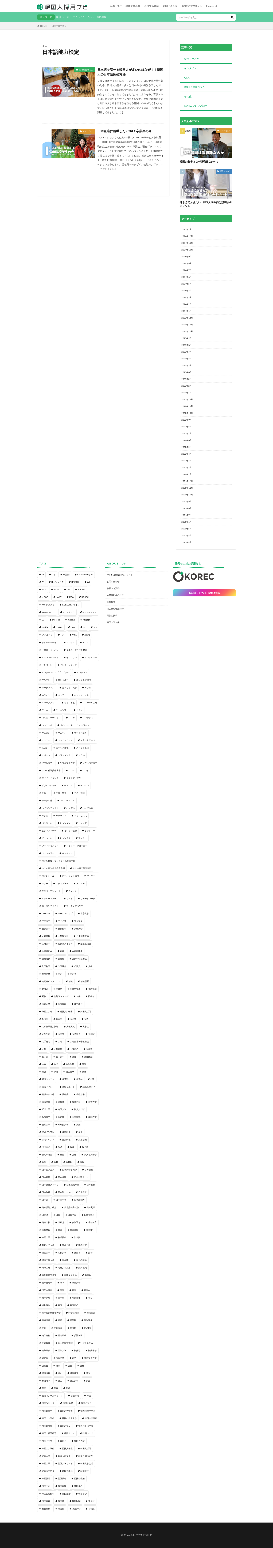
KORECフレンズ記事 (195, 106)
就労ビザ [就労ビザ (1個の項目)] (70, 1072)
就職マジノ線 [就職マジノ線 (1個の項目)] (48, 1094)
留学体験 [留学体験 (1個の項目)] (46, 1298)
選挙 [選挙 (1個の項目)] (88, 1373)
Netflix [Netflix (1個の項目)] (45, 627)
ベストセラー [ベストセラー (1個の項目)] (48, 853)
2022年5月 (186, 447)
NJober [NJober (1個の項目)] (59, 627)
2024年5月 (186, 284)
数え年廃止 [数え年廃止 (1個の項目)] (47, 1155)
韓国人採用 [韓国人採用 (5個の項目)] (85, 1448)
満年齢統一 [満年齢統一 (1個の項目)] (47, 1283)
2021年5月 (186, 529)
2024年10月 (187, 250)
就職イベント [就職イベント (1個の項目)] (48, 1087)
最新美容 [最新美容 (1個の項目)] (92, 1222)
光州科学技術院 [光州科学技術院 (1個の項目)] (79, 959)
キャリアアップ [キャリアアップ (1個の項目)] (49, 702)
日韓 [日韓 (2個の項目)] (58, 1215)
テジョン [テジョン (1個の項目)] (84, 785)
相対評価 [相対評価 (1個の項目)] (76, 1298)
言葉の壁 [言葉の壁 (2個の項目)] (60, 1358)
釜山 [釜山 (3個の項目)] (60, 1380)
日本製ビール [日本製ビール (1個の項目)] (64, 1192)
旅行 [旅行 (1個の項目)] (82, 1162)
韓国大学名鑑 (133, 6)
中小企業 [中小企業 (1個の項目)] (62, 921)
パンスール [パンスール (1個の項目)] (47, 823)
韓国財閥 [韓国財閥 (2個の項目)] (76, 1501)
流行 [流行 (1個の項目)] (90, 1252)
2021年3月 (186, 542)
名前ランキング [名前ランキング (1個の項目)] (61, 996)
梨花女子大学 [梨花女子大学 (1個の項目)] (48, 1245)
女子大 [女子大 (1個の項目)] (45, 1057)
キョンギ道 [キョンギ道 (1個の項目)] (69, 702)
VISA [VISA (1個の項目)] (74, 635)
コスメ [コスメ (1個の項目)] (79, 710)
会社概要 (111, 602)
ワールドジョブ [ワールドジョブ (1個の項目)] (65, 914)
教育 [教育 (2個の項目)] (72, 1147)
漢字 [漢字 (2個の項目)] (62, 1283)
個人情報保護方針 (115, 609)
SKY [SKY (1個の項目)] (95, 627)
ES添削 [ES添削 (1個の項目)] (66, 574)
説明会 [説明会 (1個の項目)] (45, 1365)
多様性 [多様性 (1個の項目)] (45, 1019)
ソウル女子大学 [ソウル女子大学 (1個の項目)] (67, 763)
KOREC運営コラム (86, 70)
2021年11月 (187, 488)
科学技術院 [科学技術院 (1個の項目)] (73, 1313)
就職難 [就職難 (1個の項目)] (61, 1102)
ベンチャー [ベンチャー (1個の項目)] (67, 853)
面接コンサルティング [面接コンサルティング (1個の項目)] (52, 1396)
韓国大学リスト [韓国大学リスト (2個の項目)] (65, 1463)
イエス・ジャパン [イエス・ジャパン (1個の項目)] (50, 650)
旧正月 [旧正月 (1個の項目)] (61, 1222)
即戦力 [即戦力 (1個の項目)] (59, 989)
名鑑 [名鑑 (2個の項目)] (78, 996)
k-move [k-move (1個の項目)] (81, 590)
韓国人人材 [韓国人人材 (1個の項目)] (79, 1441)
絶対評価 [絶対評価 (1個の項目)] (88, 1320)
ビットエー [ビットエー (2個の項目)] (90, 831)
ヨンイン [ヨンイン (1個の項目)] (72, 891)
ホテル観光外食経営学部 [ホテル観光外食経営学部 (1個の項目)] (53, 868)
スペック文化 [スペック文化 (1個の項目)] (62, 748)
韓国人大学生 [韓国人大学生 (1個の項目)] (48, 1448)
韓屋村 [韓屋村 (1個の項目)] (91, 1501)
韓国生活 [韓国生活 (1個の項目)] (66, 1494)
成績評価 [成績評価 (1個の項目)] (66, 1132)
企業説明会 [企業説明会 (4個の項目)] (47, 951)
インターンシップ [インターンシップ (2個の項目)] (68, 665)
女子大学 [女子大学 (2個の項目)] (60, 1057)
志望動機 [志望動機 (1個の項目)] (76, 1117)
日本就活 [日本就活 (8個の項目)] (46, 1177)
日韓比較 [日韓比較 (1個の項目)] (46, 1222)
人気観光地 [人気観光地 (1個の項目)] (63, 936)
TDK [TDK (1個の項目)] (62, 635)
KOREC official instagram (204, 593)
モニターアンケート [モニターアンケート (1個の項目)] (51, 891)
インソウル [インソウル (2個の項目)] (71, 657)
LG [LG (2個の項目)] (43, 620)
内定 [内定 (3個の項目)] (60, 974)
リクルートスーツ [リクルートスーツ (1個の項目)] (50, 898)
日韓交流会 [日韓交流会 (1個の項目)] (89, 1215)
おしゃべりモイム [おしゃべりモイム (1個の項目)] (50, 642)
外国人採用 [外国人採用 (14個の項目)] (85, 1011)
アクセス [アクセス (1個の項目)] (70, 642)
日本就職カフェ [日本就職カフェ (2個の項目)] (81, 1177)
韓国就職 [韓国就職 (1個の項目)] (62, 1479)
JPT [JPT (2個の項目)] (68, 590)
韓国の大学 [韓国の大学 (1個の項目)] (47, 1411)
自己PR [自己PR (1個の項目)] (87, 1328)
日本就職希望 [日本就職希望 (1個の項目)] (72, 1185)
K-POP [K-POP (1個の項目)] (45, 597)
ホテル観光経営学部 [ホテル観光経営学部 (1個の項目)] (82, 868)
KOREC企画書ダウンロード (120, 575)
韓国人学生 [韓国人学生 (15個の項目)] (67, 1448)
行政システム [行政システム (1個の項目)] (86, 1343)
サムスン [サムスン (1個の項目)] (46, 733)
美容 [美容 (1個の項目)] (44, 1328)
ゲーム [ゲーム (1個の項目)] (45, 710)
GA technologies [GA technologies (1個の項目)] (85, 574)
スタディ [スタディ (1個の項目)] (46, 740)
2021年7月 (186, 515)
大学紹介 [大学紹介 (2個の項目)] (76, 1034)
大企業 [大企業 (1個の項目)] (73, 1019)
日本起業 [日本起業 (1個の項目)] (91, 1207)
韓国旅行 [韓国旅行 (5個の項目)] (78, 1486)
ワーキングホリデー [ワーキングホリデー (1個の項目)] (75, 906)
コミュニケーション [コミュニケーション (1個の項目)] (51, 718)
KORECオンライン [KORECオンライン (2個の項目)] (71, 605)
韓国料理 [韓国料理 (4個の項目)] (62, 1486)
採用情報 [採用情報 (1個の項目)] (66, 1139)
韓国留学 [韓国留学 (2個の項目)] (82, 1494)
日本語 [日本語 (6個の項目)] (45, 1200)
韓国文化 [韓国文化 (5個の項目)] (46, 1486)
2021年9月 (186, 501)
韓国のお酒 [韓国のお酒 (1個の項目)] (68, 1403)
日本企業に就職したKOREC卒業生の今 (124, 131)
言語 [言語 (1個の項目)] (74, 1358)
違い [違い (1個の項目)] (60, 1373)
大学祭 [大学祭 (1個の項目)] (61, 1034)
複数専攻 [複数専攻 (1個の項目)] (46, 1350)
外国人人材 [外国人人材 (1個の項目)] (47, 1011)
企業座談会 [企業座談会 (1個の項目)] (85, 944)
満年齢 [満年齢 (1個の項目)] (88, 1275)
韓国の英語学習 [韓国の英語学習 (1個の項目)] (85, 1426)
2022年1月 (186, 474)
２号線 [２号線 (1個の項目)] (91, 1509)
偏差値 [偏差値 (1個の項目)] (61, 959)
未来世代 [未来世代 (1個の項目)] (46, 1230)
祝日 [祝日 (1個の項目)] (90, 1298)
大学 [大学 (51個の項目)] (86, 1019)
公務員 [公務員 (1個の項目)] (77, 966)
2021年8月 (186, 508)
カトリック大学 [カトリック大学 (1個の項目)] (69, 687)
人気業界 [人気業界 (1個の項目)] (46, 936)
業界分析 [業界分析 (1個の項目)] (66, 1245)
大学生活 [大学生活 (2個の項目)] (46, 1034)
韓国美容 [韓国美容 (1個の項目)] (46, 1501)
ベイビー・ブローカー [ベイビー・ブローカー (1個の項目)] (76, 846)
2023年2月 (186, 386)
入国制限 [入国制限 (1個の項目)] (46, 966)
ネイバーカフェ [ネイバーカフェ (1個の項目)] (67, 800)
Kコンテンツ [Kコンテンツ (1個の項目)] (69, 612)
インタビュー (88, 131)
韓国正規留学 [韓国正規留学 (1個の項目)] (48, 1494)
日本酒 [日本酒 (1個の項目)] (45, 1215)
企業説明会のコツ (115, 595)
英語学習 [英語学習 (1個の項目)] (78, 1335)
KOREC (67, 17)
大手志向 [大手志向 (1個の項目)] (46, 1042)
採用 (58, 17)
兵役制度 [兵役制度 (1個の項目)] (46, 974)
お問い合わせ (170, 6)
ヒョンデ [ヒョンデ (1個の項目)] (82, 823)
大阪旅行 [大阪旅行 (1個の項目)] (74, 1049)
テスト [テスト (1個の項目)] (45, 793)
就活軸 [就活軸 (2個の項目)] (79, 1079)
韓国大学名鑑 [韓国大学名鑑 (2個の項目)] (86, 1463)
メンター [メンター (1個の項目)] (80, 883)
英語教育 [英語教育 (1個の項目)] (46, 1343)
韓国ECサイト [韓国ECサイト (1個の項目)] (48, 1403)
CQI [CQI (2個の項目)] (53, 574)
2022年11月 (187, 406)
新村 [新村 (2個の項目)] (56, 1162)
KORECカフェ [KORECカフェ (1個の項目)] (48, 612)
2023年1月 (186, 393)
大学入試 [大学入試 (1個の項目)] (70, 1027)
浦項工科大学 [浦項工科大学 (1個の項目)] (48, 1260)
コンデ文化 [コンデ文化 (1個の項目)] (47, 725)
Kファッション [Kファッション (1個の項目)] (89, 612)
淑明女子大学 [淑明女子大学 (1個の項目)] (70, 1275)
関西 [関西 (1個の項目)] (56, 1388)
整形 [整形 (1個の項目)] (62, 1155)
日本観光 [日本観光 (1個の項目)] (82, 1192)
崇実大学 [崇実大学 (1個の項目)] (92, 1102)
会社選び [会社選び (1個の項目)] (46, 959)
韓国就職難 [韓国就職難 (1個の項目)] (79, 1479)
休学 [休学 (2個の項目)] (62, 951)
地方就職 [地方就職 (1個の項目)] (62, 1004)
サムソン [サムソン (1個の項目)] (62, 733)
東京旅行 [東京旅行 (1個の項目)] (90, 1230)
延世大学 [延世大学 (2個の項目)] (46, 1109)
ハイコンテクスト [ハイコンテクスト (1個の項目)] (50, 808)
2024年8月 (186, 263)
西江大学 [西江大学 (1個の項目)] (62, 1350)
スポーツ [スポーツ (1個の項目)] (46, 755)
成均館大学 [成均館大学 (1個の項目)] (63, 1124)
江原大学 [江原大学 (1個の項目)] (62, 1252)
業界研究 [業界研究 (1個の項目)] (82, 1245)
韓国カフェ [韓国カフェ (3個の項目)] (69, 1433)
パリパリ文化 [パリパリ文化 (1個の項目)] (80, 815)
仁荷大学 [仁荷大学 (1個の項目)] (46, 944)
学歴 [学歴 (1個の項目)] (56, 1064)
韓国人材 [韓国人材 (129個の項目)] (46, 1456)
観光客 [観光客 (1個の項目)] (45, 1358)
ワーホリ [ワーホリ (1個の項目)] (46, 914)
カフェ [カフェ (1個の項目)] (88, 687)
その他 (188, 96)
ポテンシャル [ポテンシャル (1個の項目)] (48, 876)
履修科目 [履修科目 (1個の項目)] (76, 1102)
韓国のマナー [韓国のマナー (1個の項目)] (87, 1403)
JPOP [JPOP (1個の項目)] (56, 590)
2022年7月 (186, 433)
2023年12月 (187, 318)
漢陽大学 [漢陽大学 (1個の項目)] (76, 1283)
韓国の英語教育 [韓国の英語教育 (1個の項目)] (49, 1433)
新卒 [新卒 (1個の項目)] (44, 1162)
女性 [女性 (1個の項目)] (74, 1057)
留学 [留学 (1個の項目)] (74, 1290)
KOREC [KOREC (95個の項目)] (84, 597)
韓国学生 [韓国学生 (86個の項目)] (84, 1471)
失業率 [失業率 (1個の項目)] (89, 1049)
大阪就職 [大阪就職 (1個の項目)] (58, 1049)
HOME (43, 26)
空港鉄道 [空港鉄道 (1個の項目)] (91, 1313)
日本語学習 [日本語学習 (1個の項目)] (61, 1200)
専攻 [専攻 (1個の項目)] (56, 1072)
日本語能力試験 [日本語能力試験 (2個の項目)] (71, 1207)
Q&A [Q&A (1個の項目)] (73, 627)
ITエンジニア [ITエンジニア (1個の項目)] (57, 582)
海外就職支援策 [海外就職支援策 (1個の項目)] (49, 1275)
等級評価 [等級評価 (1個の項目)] (46, 1320)
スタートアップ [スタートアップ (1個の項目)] (87, 740)
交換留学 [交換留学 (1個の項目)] (62, 929)
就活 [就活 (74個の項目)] (84, 1072)
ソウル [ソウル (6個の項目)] (81, 755)
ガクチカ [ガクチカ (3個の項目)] (62, 695)
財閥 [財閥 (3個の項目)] (58, 1365)
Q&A (187, 77)
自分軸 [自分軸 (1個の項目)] (73, 1328)
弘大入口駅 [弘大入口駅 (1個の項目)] (79, 1109)
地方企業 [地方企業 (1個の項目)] (46, 1004)
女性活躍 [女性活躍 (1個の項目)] (88, 1057)
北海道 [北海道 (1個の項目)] (45, 989)
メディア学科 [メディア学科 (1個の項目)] (62, 883)
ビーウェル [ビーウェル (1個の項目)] (47, 838)
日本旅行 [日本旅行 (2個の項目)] (46, 1192)
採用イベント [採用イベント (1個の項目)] (48, 1139)
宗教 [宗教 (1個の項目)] (84, 1064)
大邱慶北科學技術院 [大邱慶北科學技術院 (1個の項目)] (79, 1042)
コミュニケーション (84, 17)
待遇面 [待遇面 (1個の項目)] (61, 1117)
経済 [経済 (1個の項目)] (60, 1320)
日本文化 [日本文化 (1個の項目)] (91, 1185)
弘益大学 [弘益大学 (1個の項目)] (46, 1117)
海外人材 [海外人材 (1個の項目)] (46, 1268)
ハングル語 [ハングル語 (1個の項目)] (88, 808)
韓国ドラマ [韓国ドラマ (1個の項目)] (47, 1441)
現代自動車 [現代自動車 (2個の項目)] (47, 1290)
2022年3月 (186, 461)
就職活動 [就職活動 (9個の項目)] (80, 1094)
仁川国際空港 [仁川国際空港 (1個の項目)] (82, 936)
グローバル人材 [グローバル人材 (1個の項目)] (90, 702)
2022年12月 (187, 399)
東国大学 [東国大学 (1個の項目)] (46, 1237)
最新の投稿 (112, 615)
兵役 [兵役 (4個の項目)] (90, 966)
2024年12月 (187, 236)
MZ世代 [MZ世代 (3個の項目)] (86, 620)
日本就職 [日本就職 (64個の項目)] (62, 1177)
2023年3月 (186, 379)
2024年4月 (186, 291)
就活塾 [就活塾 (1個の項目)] (65, 1079)
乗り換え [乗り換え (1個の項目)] (78, 921)
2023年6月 (186, 359)
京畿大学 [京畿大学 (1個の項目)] (78, 929)
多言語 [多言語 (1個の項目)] (59, 1019)
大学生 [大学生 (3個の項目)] (86, 1027)
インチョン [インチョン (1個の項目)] (82, 672)
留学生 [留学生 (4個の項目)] (61, 1298)
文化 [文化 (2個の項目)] (74, 1155)
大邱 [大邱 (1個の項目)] (60, 1042)
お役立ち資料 (151, 6)
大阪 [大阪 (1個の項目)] (44, 1049)
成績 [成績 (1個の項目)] (78, 1124)
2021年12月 (187, 481)
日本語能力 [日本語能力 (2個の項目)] (79, 1200)
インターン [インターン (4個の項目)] (47, 665)
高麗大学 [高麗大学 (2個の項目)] (76, 1509)
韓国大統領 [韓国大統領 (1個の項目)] (67, 1471)
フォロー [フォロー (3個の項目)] (82, 838)
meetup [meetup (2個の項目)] (71, 620)
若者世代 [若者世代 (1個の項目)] (62, 1335)
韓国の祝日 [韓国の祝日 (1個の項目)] (65, 1426)
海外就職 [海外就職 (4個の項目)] (82, 1268)
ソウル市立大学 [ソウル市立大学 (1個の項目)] (90, 763)
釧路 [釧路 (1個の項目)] (88, 1380)
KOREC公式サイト (191, 6)
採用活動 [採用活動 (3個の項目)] (82, 1139)
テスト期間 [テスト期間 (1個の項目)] (79, 793)
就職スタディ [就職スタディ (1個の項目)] (89, 1087)
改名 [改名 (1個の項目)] (60, 1147)
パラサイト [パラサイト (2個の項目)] (61, 815)
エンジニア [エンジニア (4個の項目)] (63, 680)
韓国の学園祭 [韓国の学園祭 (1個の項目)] (91, 1418)
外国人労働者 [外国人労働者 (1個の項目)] (66, 1011)
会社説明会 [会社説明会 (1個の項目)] (77, 951)
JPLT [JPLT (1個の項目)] (44, 590)
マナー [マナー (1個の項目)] (45, 883)
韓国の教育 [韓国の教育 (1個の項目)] (47, 1426)
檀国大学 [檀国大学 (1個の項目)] (46, 1252)
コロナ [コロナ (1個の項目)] (71, 718)
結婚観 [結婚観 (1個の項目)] (73, 1320)
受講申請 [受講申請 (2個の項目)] (92, 989)
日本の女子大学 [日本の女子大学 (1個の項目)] (69, 1170)
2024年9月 (186, 257)
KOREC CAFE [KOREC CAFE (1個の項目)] (48, 605)
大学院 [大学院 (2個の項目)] (91, 1034)
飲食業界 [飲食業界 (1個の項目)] (46, 1509)
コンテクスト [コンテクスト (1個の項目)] (89, 718)
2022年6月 (186, 440)
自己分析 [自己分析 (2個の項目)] (46, 1335)
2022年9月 (186, 420)
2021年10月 (187, 495)
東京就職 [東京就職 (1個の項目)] (74, 1230)
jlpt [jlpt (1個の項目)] (88, 582)
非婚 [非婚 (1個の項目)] (68, 1388)
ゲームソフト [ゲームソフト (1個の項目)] (62, 710)
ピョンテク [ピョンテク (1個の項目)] (65, 838)
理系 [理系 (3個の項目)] (62, 1290)
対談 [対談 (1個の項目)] (44, 1072)
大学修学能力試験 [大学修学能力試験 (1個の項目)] (50, 1027)
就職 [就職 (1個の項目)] (92, 1079)
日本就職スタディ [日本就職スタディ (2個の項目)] (50, 1185)
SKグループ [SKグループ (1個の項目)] (47, 635)
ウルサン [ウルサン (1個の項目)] (46, 680)
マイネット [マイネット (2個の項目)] (92, 876)
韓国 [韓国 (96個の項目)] (89, 1396)
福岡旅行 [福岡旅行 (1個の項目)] (74, 1305)
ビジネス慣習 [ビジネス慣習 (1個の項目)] (70, 831)
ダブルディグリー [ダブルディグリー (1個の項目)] (74, 778)
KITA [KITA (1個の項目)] (71, 597)
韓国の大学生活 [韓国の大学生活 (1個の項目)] (87, 1411)
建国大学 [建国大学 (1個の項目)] (62, 1109)
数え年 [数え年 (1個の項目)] (85, 1147)
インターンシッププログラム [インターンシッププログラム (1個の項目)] (55, 672)
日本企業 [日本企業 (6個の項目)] (89, 1170)
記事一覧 (115, 6)
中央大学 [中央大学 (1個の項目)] (46, 921)
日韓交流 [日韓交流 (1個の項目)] (72, 1215)
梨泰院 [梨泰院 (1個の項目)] (77, 1237)
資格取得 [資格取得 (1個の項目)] (46, 1373)
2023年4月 (186, 372)
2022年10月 (187, 413)
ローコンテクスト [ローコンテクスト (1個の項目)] (50, 906)
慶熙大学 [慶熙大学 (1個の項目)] (46, 1124)
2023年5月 (186, 365)
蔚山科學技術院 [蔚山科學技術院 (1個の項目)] (65, 1343)
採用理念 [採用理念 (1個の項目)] (46, 1147)
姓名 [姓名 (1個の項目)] (44, 1064)
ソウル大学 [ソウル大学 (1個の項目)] (47, 763)
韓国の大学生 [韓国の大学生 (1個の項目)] (66, 1411)
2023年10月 (187, 331)
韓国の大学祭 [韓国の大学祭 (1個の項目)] (48, 1418)
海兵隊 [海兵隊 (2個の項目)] (65, 1260)
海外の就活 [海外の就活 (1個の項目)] (81, 1260)
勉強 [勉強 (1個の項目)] (70, 981)
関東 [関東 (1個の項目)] (44, 1388)
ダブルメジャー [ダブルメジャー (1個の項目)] (49, 785)
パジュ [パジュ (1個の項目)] (45, 815)
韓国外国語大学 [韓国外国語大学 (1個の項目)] (85, 1456)
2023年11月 (187, 325)
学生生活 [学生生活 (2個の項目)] (70, 1064)
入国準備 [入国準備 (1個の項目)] (62, 966)
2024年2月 (186, 304)
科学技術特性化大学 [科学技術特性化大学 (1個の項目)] (51, 1313)
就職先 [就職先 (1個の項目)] (65, 1094)
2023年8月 (186, 345)
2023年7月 (186, 352)
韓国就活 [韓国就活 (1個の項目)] (46, 1479)
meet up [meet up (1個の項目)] (56, 620)
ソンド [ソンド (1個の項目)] (86, 770)
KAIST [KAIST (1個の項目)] (58, 597)
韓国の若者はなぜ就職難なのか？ (199, 161)
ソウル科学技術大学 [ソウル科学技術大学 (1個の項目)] (51, 770)
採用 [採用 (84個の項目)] (80, 1132)
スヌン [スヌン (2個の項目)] (45, 748)
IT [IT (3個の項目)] (43, 582)
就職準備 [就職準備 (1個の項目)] (46, 1102)
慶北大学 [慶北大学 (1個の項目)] (92, 1117)
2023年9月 (186, 338)
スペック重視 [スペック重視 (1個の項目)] (82, 748)
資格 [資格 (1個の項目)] (82, 1365)
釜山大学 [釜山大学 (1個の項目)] (74, 1380)
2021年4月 (186, 535)
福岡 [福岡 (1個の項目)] (60, 1305)
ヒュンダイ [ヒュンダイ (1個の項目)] (65, 823)
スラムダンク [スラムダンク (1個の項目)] (64, 755)
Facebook (211, 6)
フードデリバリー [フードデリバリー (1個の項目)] (50, 846)
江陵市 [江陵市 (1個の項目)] (77, 1252)
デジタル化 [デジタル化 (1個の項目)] (47, 800)
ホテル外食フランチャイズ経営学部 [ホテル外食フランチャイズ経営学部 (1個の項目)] (58, 861)
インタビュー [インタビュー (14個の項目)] (91, 657)
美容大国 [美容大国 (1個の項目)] (58, 1328)
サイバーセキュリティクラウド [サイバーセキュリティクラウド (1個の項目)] (74, 725)
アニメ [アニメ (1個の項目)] (86, 642)
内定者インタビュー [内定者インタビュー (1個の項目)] (51, 981)
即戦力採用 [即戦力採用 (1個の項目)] (75, 989)
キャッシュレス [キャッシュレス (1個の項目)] (81, 695)
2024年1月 (186, 311)
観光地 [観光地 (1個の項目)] (77, 1350)
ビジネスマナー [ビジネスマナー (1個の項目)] (49, 831)
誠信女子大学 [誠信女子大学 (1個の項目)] (90, 1358)
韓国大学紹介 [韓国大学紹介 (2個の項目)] (48, 1471)
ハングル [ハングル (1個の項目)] (70, 808)
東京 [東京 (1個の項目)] (60, 1230)
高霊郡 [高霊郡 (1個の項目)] (61, 1509)
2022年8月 (186, 427)
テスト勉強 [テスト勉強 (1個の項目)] (61, 793)
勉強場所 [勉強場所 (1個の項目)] (84, 981)
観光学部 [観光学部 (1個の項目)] (92, 1350)
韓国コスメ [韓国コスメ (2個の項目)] (88, 1433)
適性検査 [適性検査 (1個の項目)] (74, 1373)
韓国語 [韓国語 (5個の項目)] (61, 1501)
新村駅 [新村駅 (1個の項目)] (69, 1162)
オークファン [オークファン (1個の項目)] (48, 687)
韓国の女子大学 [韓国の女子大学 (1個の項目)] (69, 1418)
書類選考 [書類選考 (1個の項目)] (76, 1222)
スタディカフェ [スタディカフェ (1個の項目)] (65, 740)
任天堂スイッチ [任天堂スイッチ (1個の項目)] (65, 944)
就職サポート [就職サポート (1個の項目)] (68, 1087)
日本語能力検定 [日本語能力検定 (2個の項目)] (49, 1207)
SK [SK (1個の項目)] (84, 627)
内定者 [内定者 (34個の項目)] (73, 974)
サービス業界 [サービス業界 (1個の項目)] (80, 733)
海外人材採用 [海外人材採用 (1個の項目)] (64, 1268)
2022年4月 (186, 454)
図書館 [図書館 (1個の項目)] (91, 996)
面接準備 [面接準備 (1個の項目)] (75, 1396)
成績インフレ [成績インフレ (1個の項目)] (48, 1132)
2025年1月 (186, 229)
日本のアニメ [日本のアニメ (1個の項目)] (48, 1170)
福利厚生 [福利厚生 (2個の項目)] (46, 1305)
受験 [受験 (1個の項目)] (44, 996)
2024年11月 (187, 243)
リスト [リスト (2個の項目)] (69, 898)
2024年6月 (186, 277)
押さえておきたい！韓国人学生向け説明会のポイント (206, 204)
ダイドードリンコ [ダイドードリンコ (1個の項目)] (50, 778)
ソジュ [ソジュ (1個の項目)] (71, 770)
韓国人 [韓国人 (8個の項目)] (63, 1441)
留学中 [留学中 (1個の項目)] (87, 1290)
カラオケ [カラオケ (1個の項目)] (46, 695)
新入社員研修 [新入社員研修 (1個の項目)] (90, 1155)
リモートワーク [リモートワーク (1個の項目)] (87, 898)
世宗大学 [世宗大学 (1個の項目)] (84, 914)
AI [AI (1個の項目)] (43, 574)
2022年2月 (186, 467)
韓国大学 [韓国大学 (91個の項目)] (46, 1463)
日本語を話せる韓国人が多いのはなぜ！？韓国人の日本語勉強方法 (130, 72)
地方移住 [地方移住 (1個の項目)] (78, 1004)
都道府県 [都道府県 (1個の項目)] (46, 1380)
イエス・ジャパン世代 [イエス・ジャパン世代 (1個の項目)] (76, 650)
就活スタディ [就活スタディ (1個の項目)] (48, 1079)
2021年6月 (186, 522)
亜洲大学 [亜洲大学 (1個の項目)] (46, 929)
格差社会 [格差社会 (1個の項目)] (62, 1237)
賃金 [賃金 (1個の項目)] (70, 1365)
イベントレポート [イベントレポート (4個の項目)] (50, 657)
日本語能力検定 (59, 26)
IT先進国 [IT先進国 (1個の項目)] (75, 582)
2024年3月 (186, 297)
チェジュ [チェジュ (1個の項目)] (68, 785)
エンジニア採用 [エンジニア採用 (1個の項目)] (83, 680)
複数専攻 (101, 17)
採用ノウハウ (191, 59)
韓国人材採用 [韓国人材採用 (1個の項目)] (64, 1456)
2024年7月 (186, 270)
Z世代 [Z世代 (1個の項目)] (87, 635)
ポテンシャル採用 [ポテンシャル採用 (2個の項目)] (70, 876)
